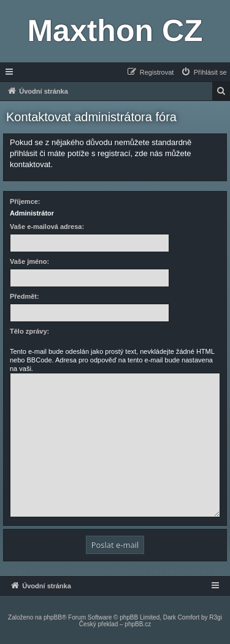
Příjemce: (25, 201)
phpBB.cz (138, 624)
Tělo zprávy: (29, 331)
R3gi (215, 617)
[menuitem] (203, 72)
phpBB (53, 617)
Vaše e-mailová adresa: (47, 226)
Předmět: (24, 296)
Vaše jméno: (29, 261)
